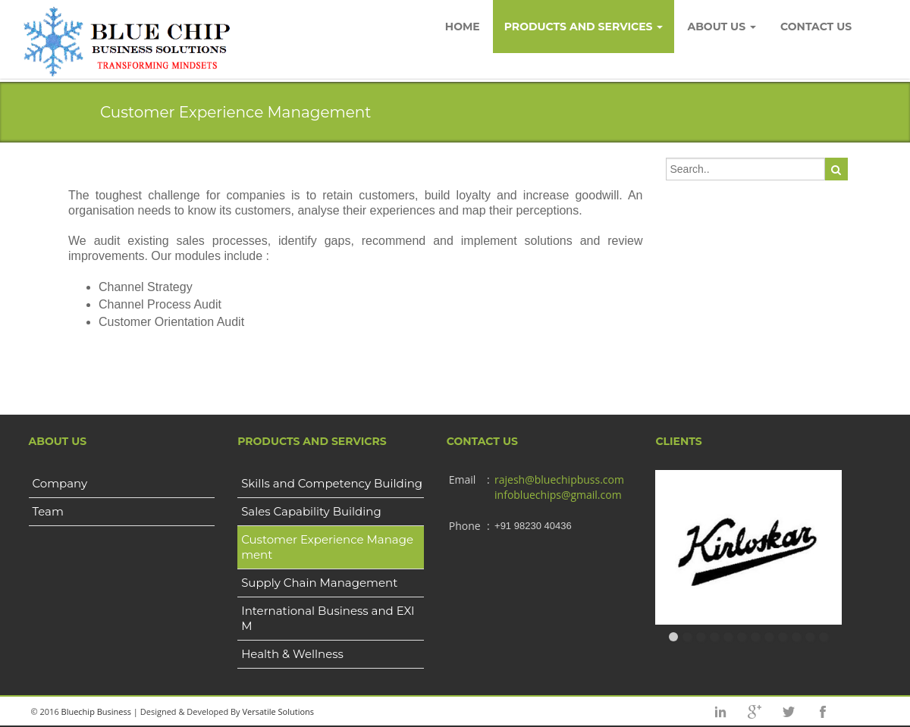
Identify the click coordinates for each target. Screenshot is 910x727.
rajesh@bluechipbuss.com (559, 479)
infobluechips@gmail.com (558, 494)
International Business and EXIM (328, 618)
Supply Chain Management (319, 582)
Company (60, 483)
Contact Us (816, 26)
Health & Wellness (292, 654)
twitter (789, 712)
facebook (823, 712)
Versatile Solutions (278, 711)
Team (48, 511)
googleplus (754, 712)
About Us (721, 26)
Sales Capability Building (311, 511)
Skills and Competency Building (331, 483)
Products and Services (584, 26)
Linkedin (720, 712)
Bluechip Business (96, 711)
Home (462, 26)
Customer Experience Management (327, 547)
